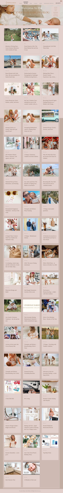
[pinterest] (59, 3)
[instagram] (58, 3)
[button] (35, 3)
